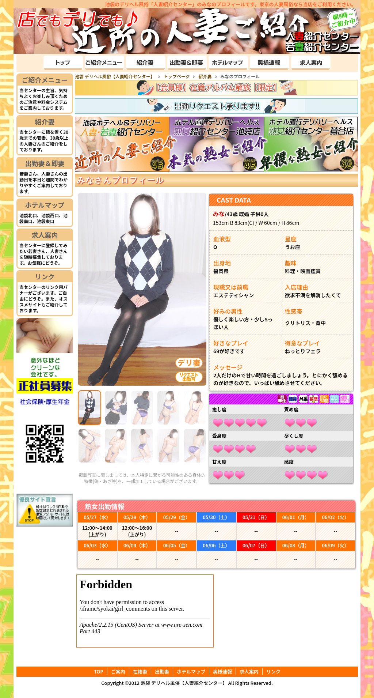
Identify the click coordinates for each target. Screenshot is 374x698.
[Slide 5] (194, 407)
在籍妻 (140, 671)
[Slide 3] (142, 407)
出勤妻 (162, 671)
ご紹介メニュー (45, 79)
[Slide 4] (168, 407)
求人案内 (45, 234)
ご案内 (118, 671)
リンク (45, 276)
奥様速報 (222, 671)
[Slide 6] (89, 445)
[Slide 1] (89, 407)
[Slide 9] (168, 445)
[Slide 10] (194, 445)
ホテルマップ (45, 205)
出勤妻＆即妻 (45, 163)
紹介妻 (45, 121)
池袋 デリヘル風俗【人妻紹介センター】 (184, 682)
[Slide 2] (115, 407)
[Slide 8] (142, 445)
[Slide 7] (115, 445)
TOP (98, 671)
